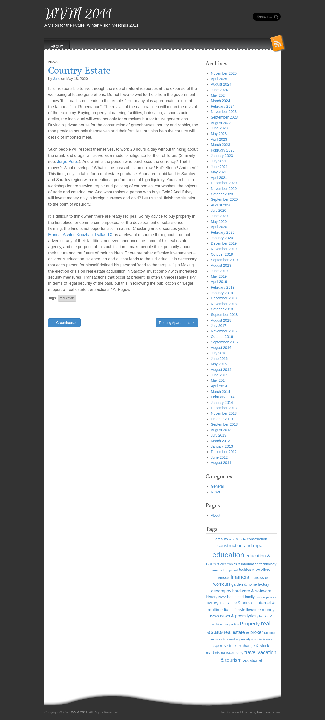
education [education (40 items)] (228, 554)
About (215, 515)
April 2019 (219, 282)
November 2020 (224, 189)
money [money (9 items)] (268, 609)
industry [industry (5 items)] (212, 603)
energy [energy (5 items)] (217, 570)
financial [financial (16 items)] (241, 577)
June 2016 (219, 359)
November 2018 (224, 304)
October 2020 (222, 194)
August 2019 (221, 265)
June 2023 (219, 128)
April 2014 (219, 386)
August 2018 (221, 320)
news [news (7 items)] (214, 616)
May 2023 (219, 134)
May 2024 (219, 95)
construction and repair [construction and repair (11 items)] (241, 545)
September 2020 (224, 199)
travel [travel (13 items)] (250, 652)
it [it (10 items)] (231, 609)
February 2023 (223, 150)
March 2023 (220, 145)
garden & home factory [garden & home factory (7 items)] (250, 584)
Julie (56, 79)
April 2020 (219, 227)
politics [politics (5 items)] (234, 624)
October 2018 (222, 309)
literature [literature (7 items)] (253, 610)
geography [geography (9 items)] (221, 591)
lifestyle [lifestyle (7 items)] (239, 610)
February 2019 (223, 287)
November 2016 (224, 331)
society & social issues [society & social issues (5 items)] (256, 639)
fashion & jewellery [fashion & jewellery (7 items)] (254, 570)
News (53, 62)
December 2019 (224, 243)
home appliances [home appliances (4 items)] (266, 597)
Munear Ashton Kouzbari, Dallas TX (80, 234)
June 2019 (219, 271)
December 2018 (224, 298)
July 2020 (218, 210)
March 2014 (220, 392)
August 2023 (221, 123)
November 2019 (224, 249)
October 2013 (222, 419)
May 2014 (219, 380)
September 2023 (224, 117)
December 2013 (224, 408)
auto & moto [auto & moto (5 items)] (237, 539)
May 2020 (219, 222)
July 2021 (218, 161)
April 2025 (219, 79)
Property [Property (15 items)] (250, 623)
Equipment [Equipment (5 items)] (230, 570)
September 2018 (224, 315)
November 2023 (224, 112)
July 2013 (218, 435)
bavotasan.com (268, 712)
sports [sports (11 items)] (219, 645)
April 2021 (219, 178)
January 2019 (222, 293)
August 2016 (221, 348)
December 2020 (224, 183)
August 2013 (221, 430)
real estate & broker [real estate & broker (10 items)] (243, 632)
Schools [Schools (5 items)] (269, 633)
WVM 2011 (78, 14)
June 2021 (219, 167)
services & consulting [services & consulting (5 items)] (225, 639)
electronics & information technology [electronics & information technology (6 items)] (248, 564)
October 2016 (222, 336)
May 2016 (219, 364)
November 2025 (224, 73)
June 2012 (219, 457)
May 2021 (219, 172)
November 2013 (224, 413)
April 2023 (219, 139)
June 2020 (219, 216)
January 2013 (222, 446)
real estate (67, 298)
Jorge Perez (68, 161)
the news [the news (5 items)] (227, 653)
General (217, 486)
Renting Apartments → (177, 323)
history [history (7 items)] (211, 597)
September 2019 (224, 260)
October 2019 (222, 254)
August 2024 (221, 84)
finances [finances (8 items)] (222, 577)
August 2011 (221, 463)
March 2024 (220, 101)
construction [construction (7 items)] (257, 539)
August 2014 (221, 369)
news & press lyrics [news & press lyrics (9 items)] (238, 616)
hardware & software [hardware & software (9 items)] (251, 591)
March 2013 (220, 441)
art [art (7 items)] (217, 539)
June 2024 (219, 90)
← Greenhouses (64, 323)
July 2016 (218, 353)
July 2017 (218, 326)
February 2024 (223, 106)
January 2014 (222, 402)
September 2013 (224, 424)
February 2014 (223, 397)
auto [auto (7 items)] (224, 539)
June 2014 (219, 375)
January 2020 (222, 238)
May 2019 (219, 276)
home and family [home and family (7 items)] (241, 597)
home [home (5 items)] (222, 597)
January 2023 (222, 156)
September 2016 (224, 342)
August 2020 (221, 205)
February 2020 (223, 232)
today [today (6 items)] (239, 653)
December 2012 (224, 452)
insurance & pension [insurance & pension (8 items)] (237, 603)
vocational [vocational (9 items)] (252, 660)
